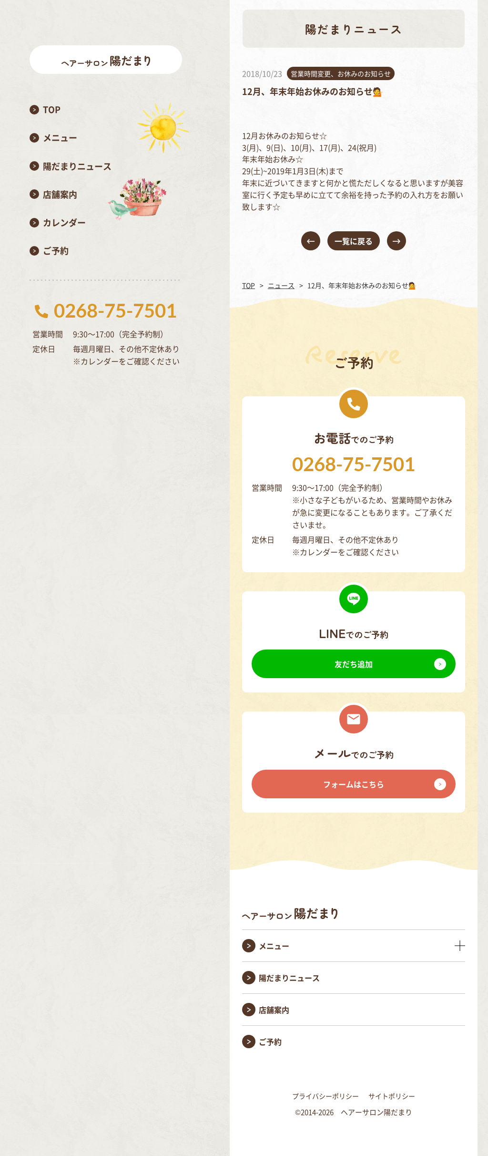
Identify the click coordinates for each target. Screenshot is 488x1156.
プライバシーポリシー (325, 1096)
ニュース (281, 285)
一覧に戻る (354, 241)
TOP (248, 285)
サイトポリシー (391, 1096)
